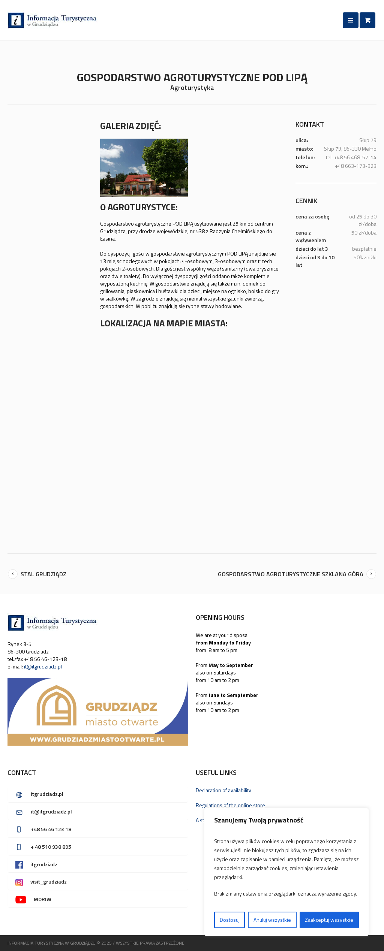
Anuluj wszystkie (272, 920)
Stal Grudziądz (43, 573)
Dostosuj (230, 920)
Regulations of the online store (230, 805)
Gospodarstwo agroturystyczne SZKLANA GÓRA (290, 573)
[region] (286, 872)
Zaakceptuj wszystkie (329, 920)
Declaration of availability (223, 790)
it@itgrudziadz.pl (43, 666)
